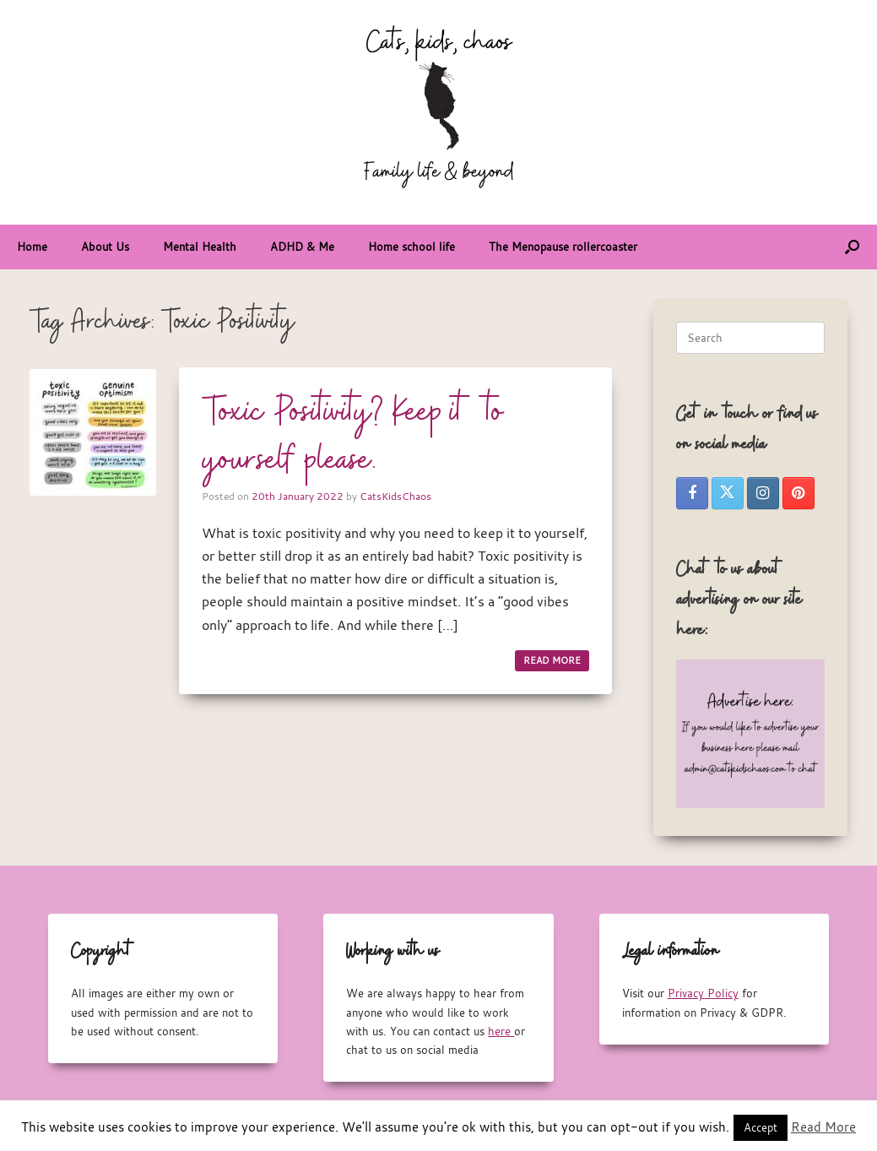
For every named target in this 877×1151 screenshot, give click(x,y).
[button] (852, 247)
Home (32, 246)
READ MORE (552, 660)
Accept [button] (760, 1127)
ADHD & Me (302, 246)
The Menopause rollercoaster (563, 246)
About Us (105, 246)
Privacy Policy (703, 993)
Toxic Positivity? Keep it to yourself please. (353, 437)
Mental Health (199, 246)
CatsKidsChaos (395, 495)
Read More (823, 1126)
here (501, 1031)
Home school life (411, 246)
